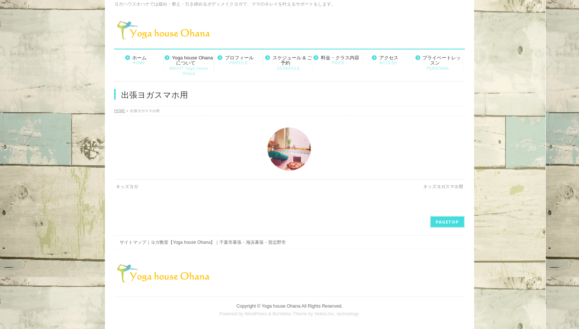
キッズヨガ (127, 186)
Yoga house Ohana (281, 306)
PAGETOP (447, 221)
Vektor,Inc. (325, 313)
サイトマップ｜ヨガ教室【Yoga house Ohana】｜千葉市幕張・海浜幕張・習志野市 (203, 242)
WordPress (255, 313)
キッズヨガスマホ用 (443, 186)
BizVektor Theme (290, 313)
